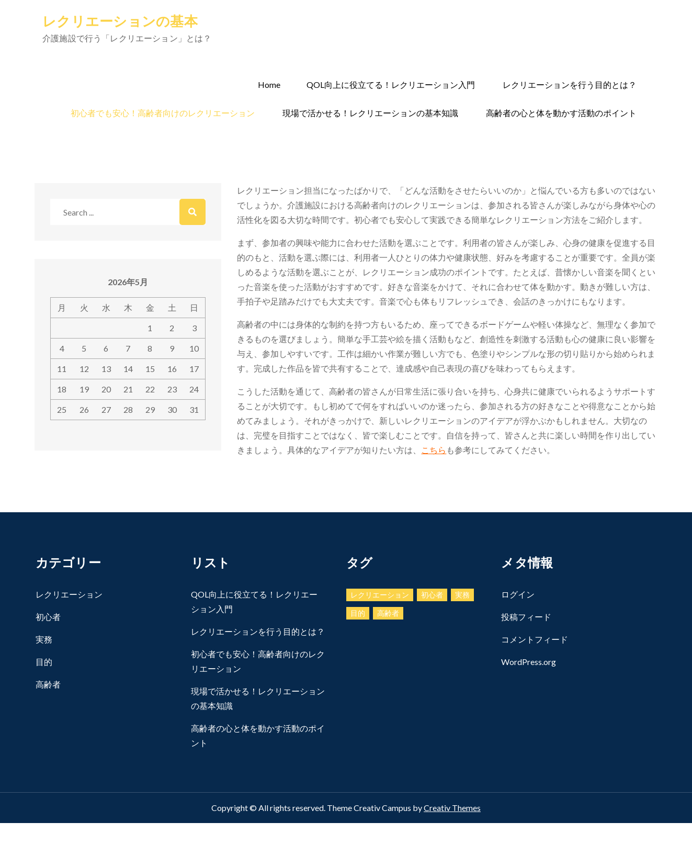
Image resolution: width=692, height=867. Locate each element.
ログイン (518, 594)
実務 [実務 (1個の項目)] (462, 594)
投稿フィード (526, 617)
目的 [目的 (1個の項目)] (357, 613)
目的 (44, 662)
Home (269, 84)
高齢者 (48, 684)
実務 (44, 639)
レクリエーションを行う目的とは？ (570, 84)
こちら (433, 450)
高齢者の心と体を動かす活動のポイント (561, 113)
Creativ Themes (452, 808)
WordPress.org (528, 662)
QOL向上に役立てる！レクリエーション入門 (391, 84)
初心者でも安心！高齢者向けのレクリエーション (163, 113)
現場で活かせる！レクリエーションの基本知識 (370, 113)
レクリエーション (69, 594)
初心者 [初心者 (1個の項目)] (432, 594)
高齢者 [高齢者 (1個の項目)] (388, 613)
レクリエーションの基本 (120, 21)
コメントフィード (534, 639)
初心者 (48, 617)
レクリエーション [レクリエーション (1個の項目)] (379, 594)
